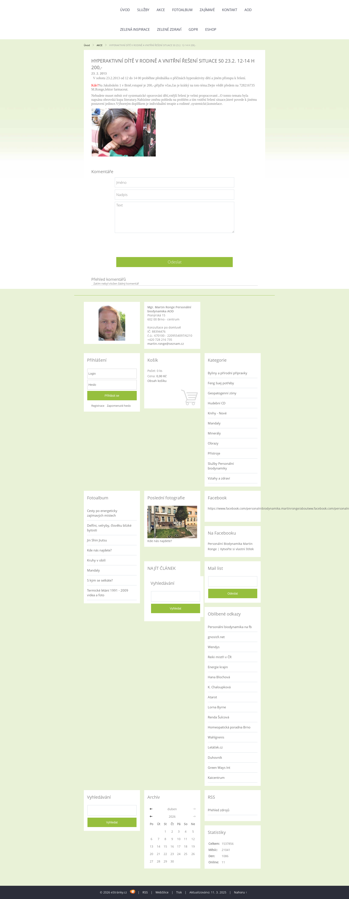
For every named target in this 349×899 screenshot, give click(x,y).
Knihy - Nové (217, 413)
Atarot (212, 697)
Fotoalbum (182, 9)
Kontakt (229, 9)
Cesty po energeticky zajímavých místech (102, 513)
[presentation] (174, 243)
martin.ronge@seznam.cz (165, 344)
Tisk (179, 892)
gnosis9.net (216, 637)
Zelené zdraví (169, 29)
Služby (143, 9)
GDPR (193, 29)
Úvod (125, 9)
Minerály (214, 433)
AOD (248, 9)
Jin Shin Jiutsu (97, 540)
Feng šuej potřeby (221, 383)
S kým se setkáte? (100, 580)
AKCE (161, 9)
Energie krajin (218, 667)
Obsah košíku (157, 381)
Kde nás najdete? (99, 550)
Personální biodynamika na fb (230, 627)
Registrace (97, 406)
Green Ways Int (219, 767)
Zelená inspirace (135, 29)
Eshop (210, 29)
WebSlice (162, 892)
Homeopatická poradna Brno (229, 727)
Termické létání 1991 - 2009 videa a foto (107, 592)
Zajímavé (207, 9)
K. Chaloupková (219, 687)
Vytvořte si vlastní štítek (237, 549)
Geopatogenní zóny (222, 393)
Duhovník (215, 757)
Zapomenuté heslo (119, 406)
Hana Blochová (219, 677)
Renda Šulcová (218, 717)
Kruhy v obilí (96, 560)
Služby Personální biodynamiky (221, 465)
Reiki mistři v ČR (219, 657)
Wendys (214, 647)
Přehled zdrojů (218, 810)
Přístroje (214, 453)
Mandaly (214, 423)
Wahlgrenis (216, 737)
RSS (145, 892)
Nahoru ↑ (240, 892)
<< (151, 809)
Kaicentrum (216, 777)
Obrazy (213, 443)
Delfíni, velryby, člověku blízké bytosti (109, 527)
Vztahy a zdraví (219, 478)
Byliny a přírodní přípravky (227, 373)
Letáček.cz (215, 747)
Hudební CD (216, 403)
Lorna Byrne (217, 707)
